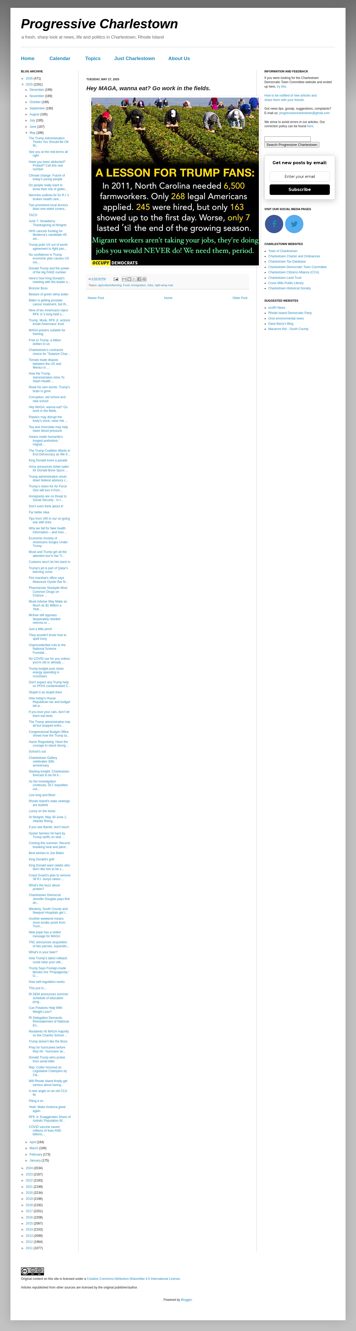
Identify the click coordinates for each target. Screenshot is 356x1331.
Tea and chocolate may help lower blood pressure (48, 429)
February (36, 1154)
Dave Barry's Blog (280, 324)
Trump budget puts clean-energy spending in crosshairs (46, 672)
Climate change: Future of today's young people (47, 177)
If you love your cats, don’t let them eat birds (49, 713)
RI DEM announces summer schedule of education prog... (48, 998)
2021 (30, 1187)
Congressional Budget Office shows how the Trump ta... (49, 733)
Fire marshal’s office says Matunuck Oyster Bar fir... (48, 579)
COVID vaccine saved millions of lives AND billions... (45, 1130)
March (34, 1148)
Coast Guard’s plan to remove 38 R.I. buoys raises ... (49, 877)
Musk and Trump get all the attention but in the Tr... (48, 553)
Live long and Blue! (42, 795)
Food (126, 285)
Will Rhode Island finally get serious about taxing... (48, 1083)
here (310, 126)
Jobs (150, 285)
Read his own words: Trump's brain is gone (49, 389)
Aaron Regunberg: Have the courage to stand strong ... (49, 743)
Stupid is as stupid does (45, 692)
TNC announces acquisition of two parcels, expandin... (49, 944)
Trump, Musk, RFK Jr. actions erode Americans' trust (49, 322)
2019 (30, 1199)
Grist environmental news (286, 318)
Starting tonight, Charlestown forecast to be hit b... (49, 773)
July (33, 120)
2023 (30, 1174)
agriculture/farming (109, 285)
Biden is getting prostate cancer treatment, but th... (49, 302)
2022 (30, 1180)
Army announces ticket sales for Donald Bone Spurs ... (49, 468)
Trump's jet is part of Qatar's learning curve (48, 570)
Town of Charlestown (282, 251)
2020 (30, 1193)
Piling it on (36, 1101)
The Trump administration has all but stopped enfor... (49, 723)
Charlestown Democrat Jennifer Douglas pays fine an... (49, 898)
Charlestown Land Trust (285, 278)
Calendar (59, 58)
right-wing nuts (164, 285)
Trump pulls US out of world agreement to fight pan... (48, 246)
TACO (33, 215)
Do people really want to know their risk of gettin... (48, 187)
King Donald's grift (41, 859)
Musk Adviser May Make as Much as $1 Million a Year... (48, 605)
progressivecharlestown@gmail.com (304, 113)
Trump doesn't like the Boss (48, 1041)
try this (281, 86)
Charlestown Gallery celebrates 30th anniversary (43, 761)
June (33, 127)
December (37, 90)
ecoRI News (276, 308)
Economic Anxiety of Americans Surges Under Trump (48, 542)
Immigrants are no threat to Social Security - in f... (47, 498)
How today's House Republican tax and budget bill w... (49, 702)
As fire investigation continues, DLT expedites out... (48, 785)
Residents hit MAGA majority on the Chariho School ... (49, 1033)
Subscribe (299, 189)
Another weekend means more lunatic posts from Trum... (47, 922)
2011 (30, 1248)
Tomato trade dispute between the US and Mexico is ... (45, 363)
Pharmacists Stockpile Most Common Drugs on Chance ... (48, 591)
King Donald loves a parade (48, 460)
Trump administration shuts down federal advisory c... (48, 478)
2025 (30, 84)
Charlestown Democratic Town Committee (297, 267)
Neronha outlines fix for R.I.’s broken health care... (49, 197)
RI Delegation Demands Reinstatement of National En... (49, 1021)
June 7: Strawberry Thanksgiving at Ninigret (47, 223)
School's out (37, 751)
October (36, 102)
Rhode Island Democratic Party (290, 313)
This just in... (37, 988)
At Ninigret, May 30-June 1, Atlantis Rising (48, 819)
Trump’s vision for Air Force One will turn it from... (48, 488)
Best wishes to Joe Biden (46, 853)
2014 (30, 1229)
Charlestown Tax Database (287, 261)
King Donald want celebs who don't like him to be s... (49, 867)
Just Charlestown (134, 58)
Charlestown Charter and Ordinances (294, 256)
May (33, 133)
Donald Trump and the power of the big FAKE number (49, 270)
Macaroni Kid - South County (288, 329)
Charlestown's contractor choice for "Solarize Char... (49, 351)
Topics (93, 58)
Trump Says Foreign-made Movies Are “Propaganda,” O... (49, 972)
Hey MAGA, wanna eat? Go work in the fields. (48, 409)
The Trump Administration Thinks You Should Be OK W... (49, 142)
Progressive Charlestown (99, 24)
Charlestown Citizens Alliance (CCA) (293, 272)
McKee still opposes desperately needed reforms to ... (44, 619)
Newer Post (96, 298)
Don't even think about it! (46, 506)
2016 (30, 1217)
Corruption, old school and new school (47, 399)
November (37, 96)
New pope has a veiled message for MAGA (44, 934)
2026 (30, 78)
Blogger (186, 1300)
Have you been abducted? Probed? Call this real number (47, 165)
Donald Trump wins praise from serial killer (47, 1059)
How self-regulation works (47, 982)
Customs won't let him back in (49, 562)
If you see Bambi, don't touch (49, 827)
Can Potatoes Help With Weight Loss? (45, 1009)
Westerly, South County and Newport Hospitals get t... (48, 910)
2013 (30, 1236)
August (35, 114)
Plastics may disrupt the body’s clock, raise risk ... (48, 419)
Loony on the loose (42, 811)
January (36, 1160)
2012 (30, 1242)
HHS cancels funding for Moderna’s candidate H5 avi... (48, 235)
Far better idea (39, 512)
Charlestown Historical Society (289, 288)
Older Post (239, 298)
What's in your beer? (43, 952)
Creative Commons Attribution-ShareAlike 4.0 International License (133, 1279)
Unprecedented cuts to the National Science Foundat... (47, 648)
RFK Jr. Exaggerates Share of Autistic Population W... (49, 1118)
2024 (30, 1168)
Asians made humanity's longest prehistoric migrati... (46, 440)
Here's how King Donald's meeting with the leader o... (49, 280)
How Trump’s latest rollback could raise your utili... (48, 960)
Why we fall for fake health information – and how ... (48, 530)
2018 (30, 1205)
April (33, 1142)
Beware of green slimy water (48, 294)
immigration (138, 285)
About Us (179, 58)
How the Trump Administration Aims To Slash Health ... (46, 377)
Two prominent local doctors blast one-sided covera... (48, 207)
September (38, 108)
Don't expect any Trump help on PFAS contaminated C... (50, 684)
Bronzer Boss (38, 288)
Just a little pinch (40, 629)
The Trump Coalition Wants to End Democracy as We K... (49, 452)
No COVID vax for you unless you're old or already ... (49, 660)
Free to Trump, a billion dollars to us (45, 342)
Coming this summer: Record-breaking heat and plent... (49, 845)
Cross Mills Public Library (286, 283)
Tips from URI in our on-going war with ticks (49, 520)
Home (28, 58)
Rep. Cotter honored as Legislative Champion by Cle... (48, 1071)
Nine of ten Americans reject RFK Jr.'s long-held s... (48, 312)
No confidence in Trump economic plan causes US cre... (49, 258)
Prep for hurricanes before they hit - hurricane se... (47, 1049)
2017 (30, 1211)
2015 (30, 1223)
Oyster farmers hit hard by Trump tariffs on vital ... (47, 835)
